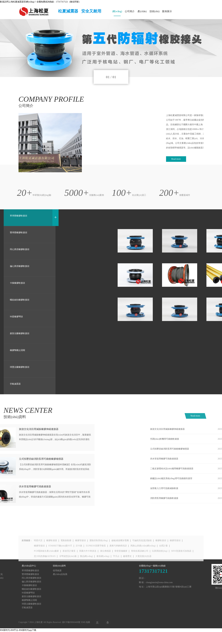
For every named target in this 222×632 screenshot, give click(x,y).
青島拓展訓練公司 (139, 562)
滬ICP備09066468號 (71, 625)
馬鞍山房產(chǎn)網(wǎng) (143, 557)
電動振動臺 (66, 552)
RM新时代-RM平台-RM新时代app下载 (18, 630)
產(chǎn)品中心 (142, 13)
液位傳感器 (105, 562)
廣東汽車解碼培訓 (118, 557)
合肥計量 (163, 557)
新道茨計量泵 (69, 562)
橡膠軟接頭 (160, 552)
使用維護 (18, 570)
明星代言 (38, 552)
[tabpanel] (111, 48)
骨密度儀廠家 (120, 562)
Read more (203, 416)
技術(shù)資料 (155, 13)
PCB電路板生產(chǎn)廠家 (46, 562)
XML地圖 (85, 625)
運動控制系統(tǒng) (98, 552)
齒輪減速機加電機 (120, 552)
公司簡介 (130, 11)
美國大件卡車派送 (87, 562)
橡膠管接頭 (80, 552)
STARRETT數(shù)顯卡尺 (60, 557)
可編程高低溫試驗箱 (142, 552)
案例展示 (167, 11)
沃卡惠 (79, 557)
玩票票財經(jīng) (159, 562)
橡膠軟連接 (51, 552)
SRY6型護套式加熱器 (181, 562)
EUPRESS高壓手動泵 (96, 557)
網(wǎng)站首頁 (117, 13)
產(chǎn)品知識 (21, 574)
